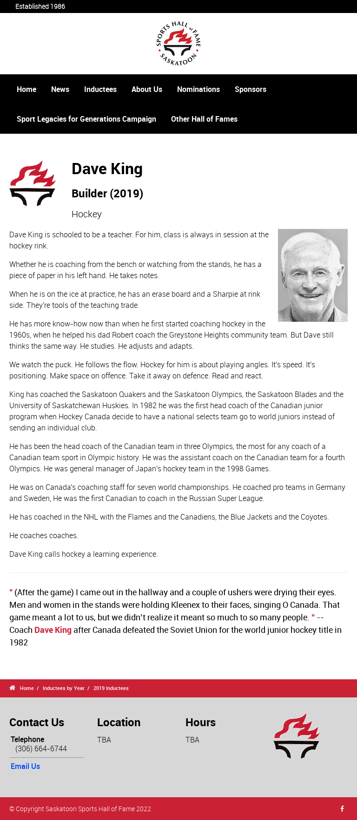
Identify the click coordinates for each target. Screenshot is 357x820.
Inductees (100, 89)
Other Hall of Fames (204, 119)
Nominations (198, 89)
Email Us (25, 766)
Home (26, 89)
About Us (147, 89)
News (60, 89)
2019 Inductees (111, 687)
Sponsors (250, 89)
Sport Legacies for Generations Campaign (86, 119)
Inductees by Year (64, 687)
